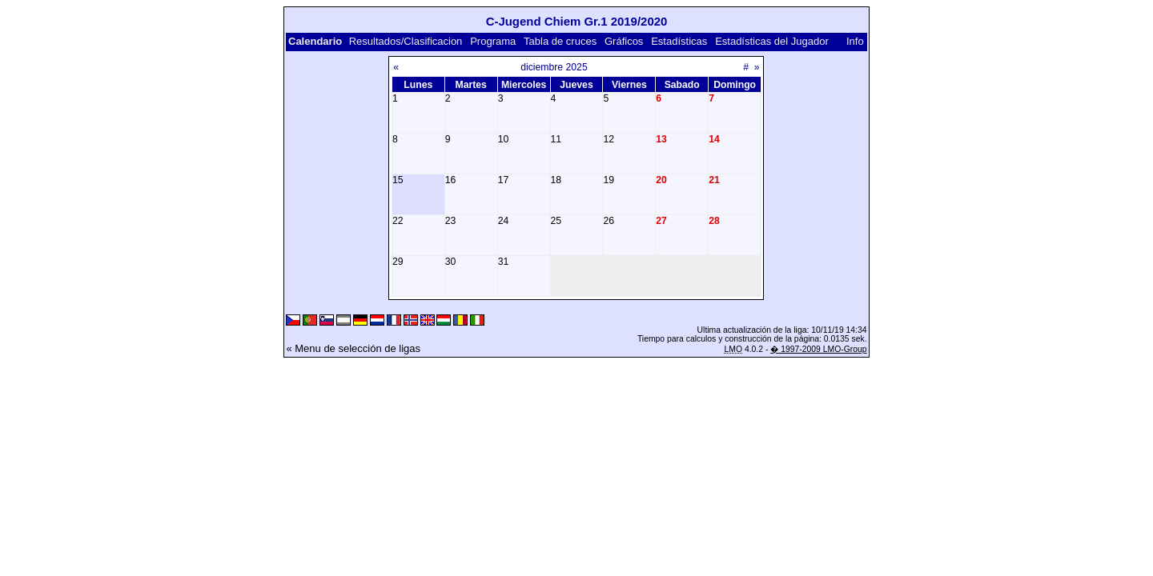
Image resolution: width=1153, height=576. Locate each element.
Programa (493, 41)
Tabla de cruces (560, 41)
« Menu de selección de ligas (353, 348)
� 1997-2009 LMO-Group (818, 349)
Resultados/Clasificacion (406, 41)
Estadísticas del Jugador (772, 41)
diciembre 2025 (554, 67)
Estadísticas (679, 41)
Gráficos (624, 41)
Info (855, 41)
